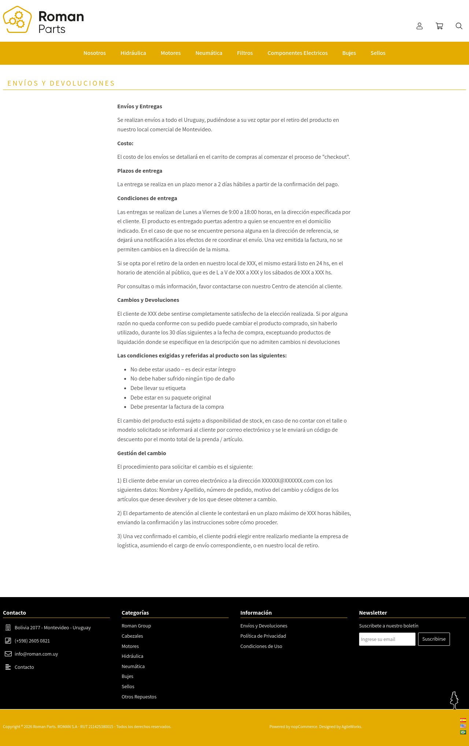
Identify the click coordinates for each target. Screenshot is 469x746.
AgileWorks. (351, 726)
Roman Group (136, 625)
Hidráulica (132, 656)
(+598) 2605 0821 (32, 640)
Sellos (128, 686)
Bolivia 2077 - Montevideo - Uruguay (53, 627)
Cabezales (132, 636)
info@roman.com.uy (36, 654)
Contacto (24, 667)
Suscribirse (434, 639)
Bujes (127, 676)
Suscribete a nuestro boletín (388, 625)
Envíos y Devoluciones (263, 625)
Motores (130, 646)
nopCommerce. (304, 726)
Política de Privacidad (263, 636)
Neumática (133, 666)
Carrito (439, 26)
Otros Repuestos (139, 696)
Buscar (459, 26)
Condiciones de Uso (261, 646)
